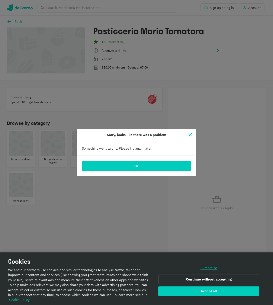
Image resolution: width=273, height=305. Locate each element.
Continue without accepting (209, 281)
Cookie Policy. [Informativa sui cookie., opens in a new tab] (19, 301)
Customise (208, 269)
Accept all (209, 292)
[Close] (190, 134)
